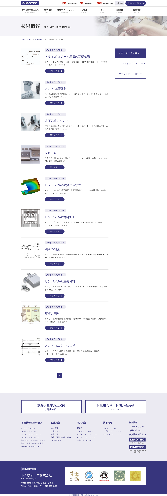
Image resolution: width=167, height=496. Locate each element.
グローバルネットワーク (31, 447)
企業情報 (119, 11)
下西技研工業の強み (30, 11)
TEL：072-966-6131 (29, 486)
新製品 (79, 428)
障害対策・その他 (84, 440)
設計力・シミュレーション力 (33, 440)
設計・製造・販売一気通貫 (32, 443)
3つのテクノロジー (29, 428)
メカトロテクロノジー (86, 431)
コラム (101, 11)
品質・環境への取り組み (61, 437)
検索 (121, 3)
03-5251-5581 (72, 3)
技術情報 (83, 11)
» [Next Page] (70, 376)
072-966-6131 (89, 3)
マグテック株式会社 (137, 441)
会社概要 (54, 428)
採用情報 (137, 11)
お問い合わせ (135, 430)
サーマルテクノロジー (130, 74)
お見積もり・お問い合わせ (136, 3)
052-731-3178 (108, 3)
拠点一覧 (54, 434)
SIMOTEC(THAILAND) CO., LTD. (137, 449)
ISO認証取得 (56, 440)
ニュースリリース (137, 426)
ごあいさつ (55, 431)
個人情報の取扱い (137, 434)
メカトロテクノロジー (130, 53)
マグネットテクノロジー (130, 63)
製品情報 (48, 11)
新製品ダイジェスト (65, 11)
